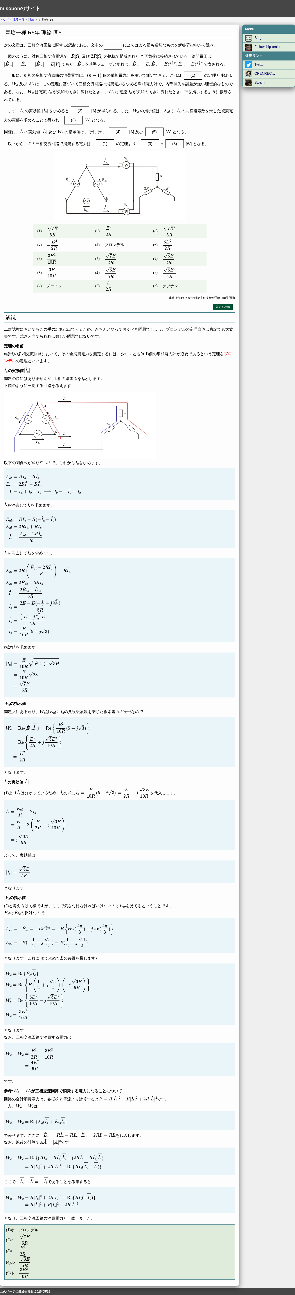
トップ (4, 19)
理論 (31, 19)
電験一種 (18, 19)
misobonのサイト (20, 8)
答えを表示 (223, 307)
